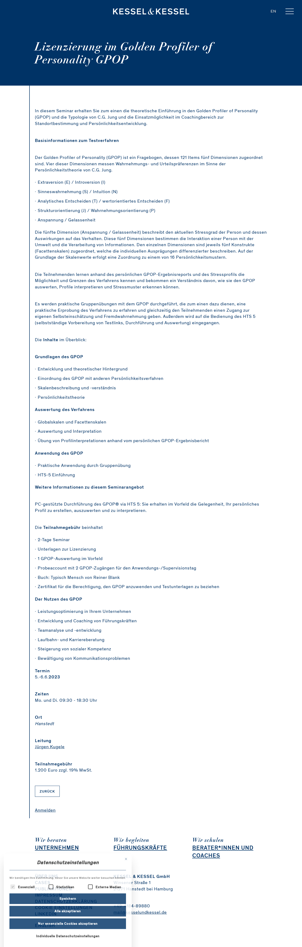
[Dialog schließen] (126, 903)
